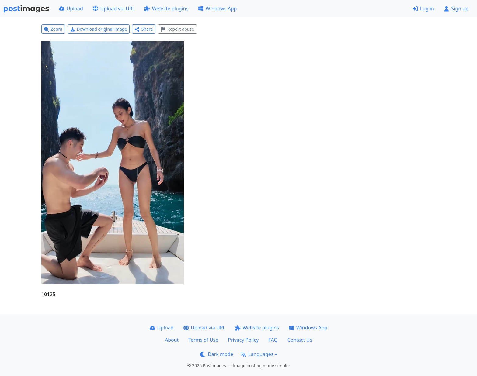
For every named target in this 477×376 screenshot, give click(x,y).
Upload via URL (114, 8)
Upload (71, 8)
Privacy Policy (243, 339)
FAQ (272, 339)
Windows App (217, 8)
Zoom (53, 29)
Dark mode (216, 354)
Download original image (98, 29)
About (172, 339)
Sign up (456, 8)
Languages (257, 354)
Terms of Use (203, 339)
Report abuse (177, 29)
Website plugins (166, 8)
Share (144, 29)
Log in (423, 8)
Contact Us (299, 339)
